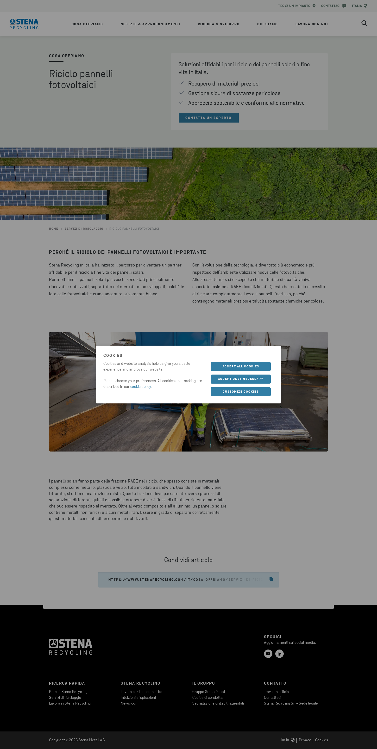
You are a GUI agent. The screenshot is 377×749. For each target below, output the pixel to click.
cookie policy (140, 387)
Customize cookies (241, 391)
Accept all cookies (240, 366)
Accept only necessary (241, 379)
